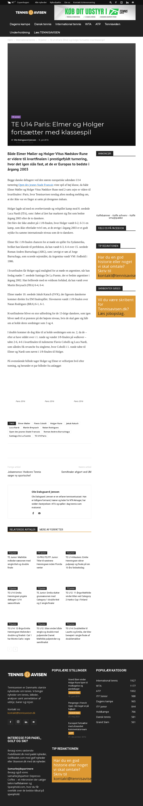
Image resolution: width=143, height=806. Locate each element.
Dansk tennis (42, 24)
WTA (88, 24)
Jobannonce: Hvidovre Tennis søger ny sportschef (24, 473)
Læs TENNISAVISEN (47, 32)
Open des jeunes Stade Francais (24, 431)
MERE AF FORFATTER (51, 529)
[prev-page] (10, 649)
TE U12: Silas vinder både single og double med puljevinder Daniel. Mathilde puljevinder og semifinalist (49, 635)
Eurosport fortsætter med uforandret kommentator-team (77, 726)
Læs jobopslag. (111, 313)
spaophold (13, 794)
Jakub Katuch (72, 423)
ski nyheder (39, 761)
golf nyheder (38, 757)
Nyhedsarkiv (55, 2)
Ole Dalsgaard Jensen (25, 140)
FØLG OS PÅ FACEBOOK (111, 228)
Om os (67, 2)
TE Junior (42, 39)
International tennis (68, 24)
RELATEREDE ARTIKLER (22, 529)
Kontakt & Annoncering (84, 2)
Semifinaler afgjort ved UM (76, 471)
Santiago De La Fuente (20, 436)
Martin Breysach (31, 427)
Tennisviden (112, 24)
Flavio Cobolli (40, 423)
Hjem (10, 39)
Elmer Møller (24, 423)
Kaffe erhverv (119, 215)
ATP (98, 24)
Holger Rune (56, 423)
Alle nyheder (41, 2)
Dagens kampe (20, 24)
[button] (110, 2)
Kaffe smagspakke (122, 216)
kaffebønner (21, 783)
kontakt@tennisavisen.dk (21, 713)
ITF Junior (42, 553)
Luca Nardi (14, 427)
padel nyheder (38, 754)
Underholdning (20, 32)
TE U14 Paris (40, 436)
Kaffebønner (103, 215)
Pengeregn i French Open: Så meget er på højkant (78, 706)
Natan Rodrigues (51, 427)
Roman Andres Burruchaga (57, 431)
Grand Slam (74, 692)
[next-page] (15, 649)
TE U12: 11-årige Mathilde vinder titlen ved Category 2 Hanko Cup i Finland (78, 596)
